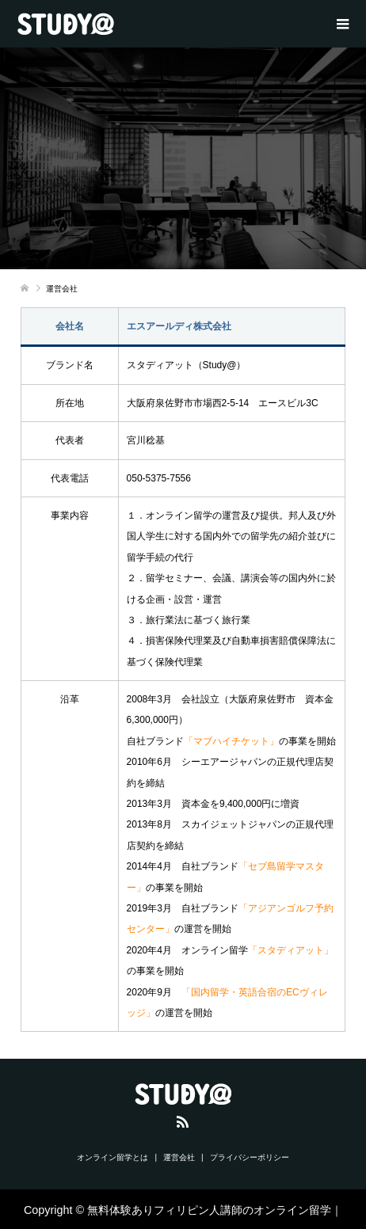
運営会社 (179, 1157)
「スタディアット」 (291, 950)
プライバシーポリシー (249, 1157)
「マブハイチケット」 (231, 741)
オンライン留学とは (112, 1157)
